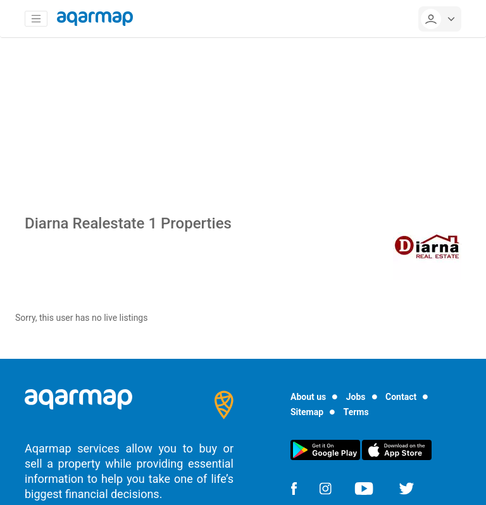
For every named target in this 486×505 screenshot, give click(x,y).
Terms (356, 412)
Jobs (356, 397)
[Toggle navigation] (36, 19)
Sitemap (306, 412)
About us (308, 397)
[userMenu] (439, 19)
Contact (400, 397)
